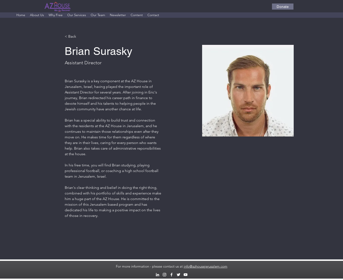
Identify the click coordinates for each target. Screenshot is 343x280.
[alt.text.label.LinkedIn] (157, 274)
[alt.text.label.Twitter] (178, 274)
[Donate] (282, 7)
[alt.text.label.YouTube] (185, 274)
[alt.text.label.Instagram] (164, 274)
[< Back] (74, 36)
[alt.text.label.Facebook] (171, 274)
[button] (37, 14)
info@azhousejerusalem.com (205, 266)
